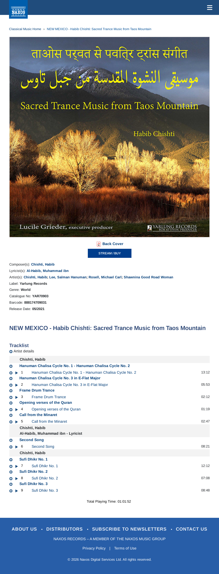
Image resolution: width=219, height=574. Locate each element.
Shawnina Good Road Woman (148, 277)
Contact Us (191, 529)
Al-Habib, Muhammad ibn (48, 271)
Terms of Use (125, 548)
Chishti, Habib (43, 264)
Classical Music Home (25, 29)
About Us (25, 529)
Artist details (24, 351)
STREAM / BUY (109, 253)
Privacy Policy (94, 548)
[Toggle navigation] (208, 7)
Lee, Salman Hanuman (67, 277)
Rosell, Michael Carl (105, 277)
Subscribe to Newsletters (130, 529)
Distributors (65, 529)
